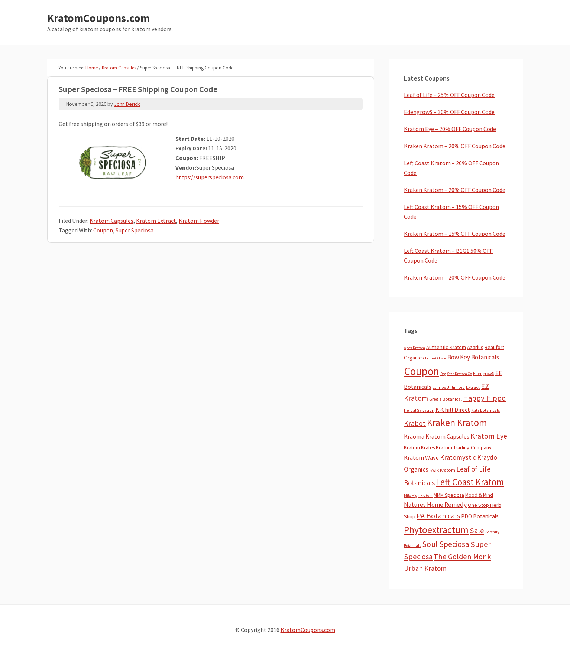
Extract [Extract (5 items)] (473, 387)
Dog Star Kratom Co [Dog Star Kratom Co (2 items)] (456, 373)
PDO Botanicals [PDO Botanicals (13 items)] (480, 516)
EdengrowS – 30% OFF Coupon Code (449, 111)
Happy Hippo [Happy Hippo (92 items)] (484, 398)
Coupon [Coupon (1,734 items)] (421, 371)
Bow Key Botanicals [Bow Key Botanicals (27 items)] (473, 357)
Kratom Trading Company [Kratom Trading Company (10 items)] (464, 447)
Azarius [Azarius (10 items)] (475, 347)
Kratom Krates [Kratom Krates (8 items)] (419, 447)
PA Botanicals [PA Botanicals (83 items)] (438, 516)
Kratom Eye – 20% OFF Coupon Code (450, 129)
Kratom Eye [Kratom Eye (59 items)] (488, 435)
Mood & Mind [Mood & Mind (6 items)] (479, 495)
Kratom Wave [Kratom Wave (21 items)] (421, 457)
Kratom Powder (199, 220)
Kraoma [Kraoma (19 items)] (414, 436)
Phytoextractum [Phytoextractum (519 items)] (436, 530)
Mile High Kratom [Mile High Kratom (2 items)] (418, 495)
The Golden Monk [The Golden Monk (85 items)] (462, 556)
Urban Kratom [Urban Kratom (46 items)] (425, 568)
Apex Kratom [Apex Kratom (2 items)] (414, 347)
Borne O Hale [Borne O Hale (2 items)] (435, 358)
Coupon (103, 230)
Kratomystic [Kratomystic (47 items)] (458, 457)
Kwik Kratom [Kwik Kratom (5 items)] (442, 470)
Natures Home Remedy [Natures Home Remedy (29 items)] (435, 505)
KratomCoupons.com (98, 18)
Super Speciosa (134, 230)
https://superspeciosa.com (209, 177)
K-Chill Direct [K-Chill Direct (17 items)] (452, 409)
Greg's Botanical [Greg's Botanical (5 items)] (445, 399)
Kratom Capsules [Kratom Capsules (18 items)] (447, 436)
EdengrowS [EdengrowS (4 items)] (483, 373)
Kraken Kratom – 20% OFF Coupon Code (454, 146)
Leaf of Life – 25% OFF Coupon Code (449, 94)
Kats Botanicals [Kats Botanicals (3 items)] (485, 410)
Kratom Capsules (111, 220)
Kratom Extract (156, 220)
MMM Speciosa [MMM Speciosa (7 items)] (449, 495)
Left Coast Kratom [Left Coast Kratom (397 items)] (470, 482)
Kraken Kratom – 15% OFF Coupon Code (454, 233)
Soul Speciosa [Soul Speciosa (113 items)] (445, 544)
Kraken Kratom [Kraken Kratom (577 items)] (457, 422)
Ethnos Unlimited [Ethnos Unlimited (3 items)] (449, 387)
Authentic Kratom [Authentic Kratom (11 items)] (446, 347)
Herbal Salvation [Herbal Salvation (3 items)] (419, 410)
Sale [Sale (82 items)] (477, 530)
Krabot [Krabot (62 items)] (415, 423)
